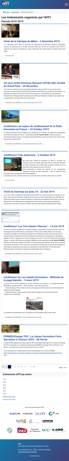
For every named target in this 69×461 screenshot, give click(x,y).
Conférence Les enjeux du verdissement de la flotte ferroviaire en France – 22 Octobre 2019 (33, 128)
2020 (4, 394)
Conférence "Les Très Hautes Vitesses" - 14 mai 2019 (34, 226)
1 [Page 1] (9, 367)
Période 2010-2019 (9, 397)
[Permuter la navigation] (66, 4)
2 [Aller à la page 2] (12, 367)
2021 (4, 391)
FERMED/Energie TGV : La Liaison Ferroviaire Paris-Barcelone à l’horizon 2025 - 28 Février (33, 338)
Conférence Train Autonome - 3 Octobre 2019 (29, 155)
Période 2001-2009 (9, 399)
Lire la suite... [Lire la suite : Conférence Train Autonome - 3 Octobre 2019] (10, 180)
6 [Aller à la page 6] (24, 367)
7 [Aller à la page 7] (27, 367)
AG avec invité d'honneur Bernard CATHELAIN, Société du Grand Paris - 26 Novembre (34, 84)
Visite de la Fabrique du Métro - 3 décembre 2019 (32, 41)
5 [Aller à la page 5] (21, 367)
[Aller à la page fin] (34, 366)
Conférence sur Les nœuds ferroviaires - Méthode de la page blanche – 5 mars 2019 (34, 279)
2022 (4, 388)
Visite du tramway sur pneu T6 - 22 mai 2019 (29, 191)
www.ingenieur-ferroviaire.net (27, 452)
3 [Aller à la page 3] (15, 367)
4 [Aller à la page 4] (18, 367)
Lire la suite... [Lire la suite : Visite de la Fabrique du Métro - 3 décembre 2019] (10, 56)
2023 (4, 385)
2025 (4, 379)
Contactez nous (34, 456)
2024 (4, 382)
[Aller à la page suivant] (30, 366)
